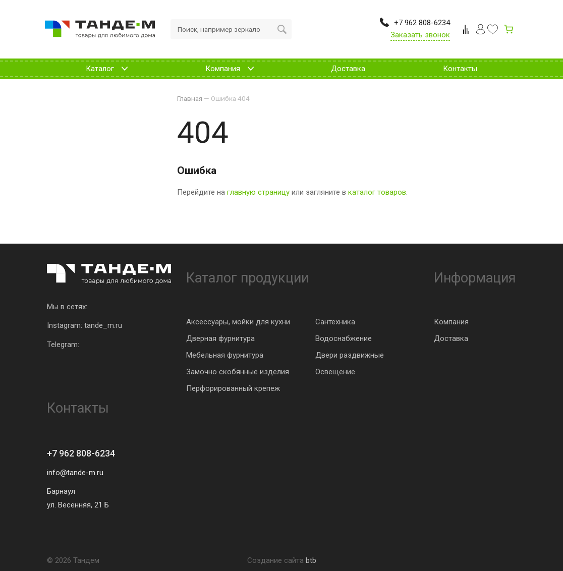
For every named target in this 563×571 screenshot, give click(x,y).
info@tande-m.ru (75, 472)
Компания (451, 321)
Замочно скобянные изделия (237, 371)
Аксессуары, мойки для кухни (238, 321)
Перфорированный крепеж (233, 388)
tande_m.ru (103, 325)
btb (311, 560)
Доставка (451, 338)
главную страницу (258, 192)
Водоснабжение (343, 338)
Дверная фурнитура (220, 338)
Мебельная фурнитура (224, 355)
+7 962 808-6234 (81, 453)
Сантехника (335, 321)
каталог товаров (377, 192)
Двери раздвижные (349, 355)
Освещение (335, 371)
